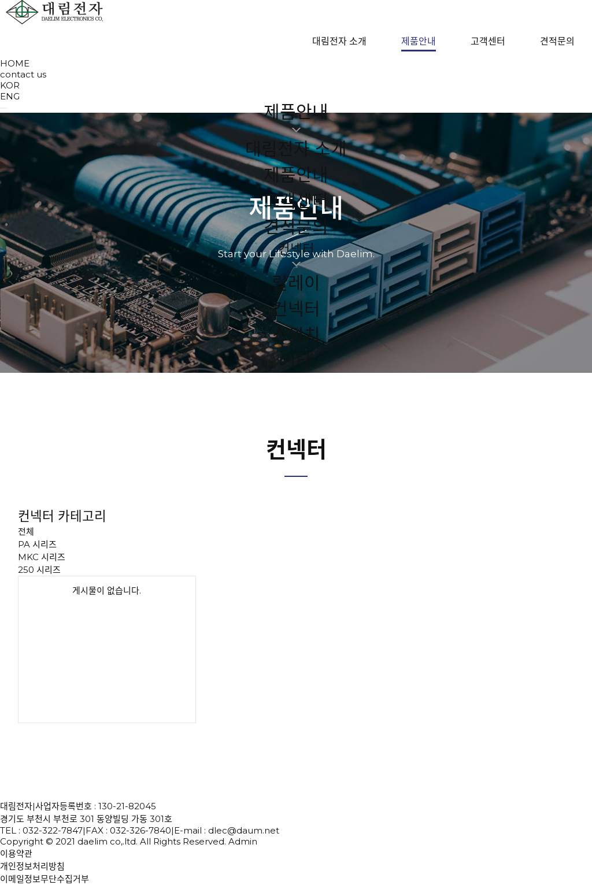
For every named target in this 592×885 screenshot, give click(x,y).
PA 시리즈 (37, 544)
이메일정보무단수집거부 (44, 878)
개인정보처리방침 (32, 866)
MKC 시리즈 (41, 556)
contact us (23, 74)
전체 (26, 531)
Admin (242, 841)
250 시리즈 (39, 569)
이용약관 (16, 853)
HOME (14, 63)
